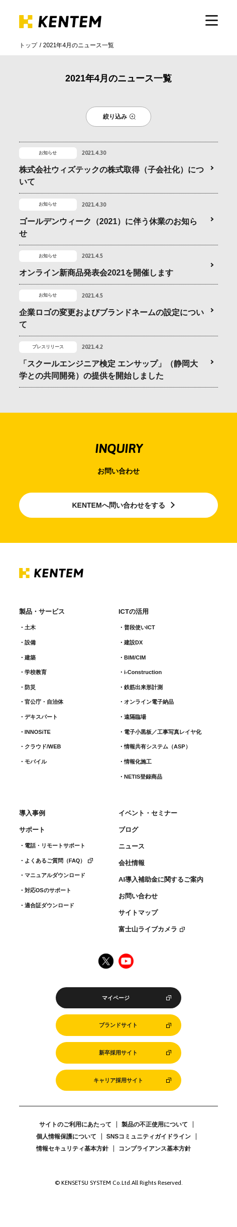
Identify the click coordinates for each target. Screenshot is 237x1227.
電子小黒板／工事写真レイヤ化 (162, 732)
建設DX (133, 642)
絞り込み (115, 116)
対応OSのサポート (48, 890)
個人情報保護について (66, 1136)
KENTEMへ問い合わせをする (118, 505)
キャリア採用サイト (118, 1080)
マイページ (116, 998)
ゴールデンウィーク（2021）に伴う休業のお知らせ (108, 227)
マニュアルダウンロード (55, 875)
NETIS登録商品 (143, 777)
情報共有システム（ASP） (157, 746)
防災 (30, 687)
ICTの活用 (133, 611)
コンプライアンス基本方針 (154, 1148)
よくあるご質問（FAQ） (55, 861)
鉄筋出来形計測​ (143, 687)
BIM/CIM (135, 657)
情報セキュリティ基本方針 (72, 1148)
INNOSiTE (38, 732)
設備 (30, 642)
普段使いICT (139, 627)
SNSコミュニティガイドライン (148, 1136)
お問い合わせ (138, 896)
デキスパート (41, 717)
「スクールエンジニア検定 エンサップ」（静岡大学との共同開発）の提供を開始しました (108, 369)
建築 (30, 657)
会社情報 (131, 863)
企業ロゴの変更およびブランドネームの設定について (111, 318)
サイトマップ (138, 912)
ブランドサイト (118, 1025)
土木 (30, 627)
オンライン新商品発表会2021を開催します (96, 272)
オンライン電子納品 (149, 702)
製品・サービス (42, 611)
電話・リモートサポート (55, 845)
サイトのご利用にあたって (75, 1124)
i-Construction (143, 672)
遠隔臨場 (135, 717)
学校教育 (36, 672)
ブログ (128, 829)
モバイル (36, 762)
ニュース (131, 846)
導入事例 (32, 813)
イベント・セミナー (147, 813)
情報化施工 (138, 762)
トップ (28, 45)
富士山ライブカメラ (147, 929)
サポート (32, 829)
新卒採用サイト (118, 1053)
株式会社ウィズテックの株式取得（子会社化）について (111, 175)
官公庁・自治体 (44, 702)
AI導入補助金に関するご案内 (160, 879)
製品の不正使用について (155, 1124)
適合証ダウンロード (49, 905)
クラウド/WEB (43, 746)
